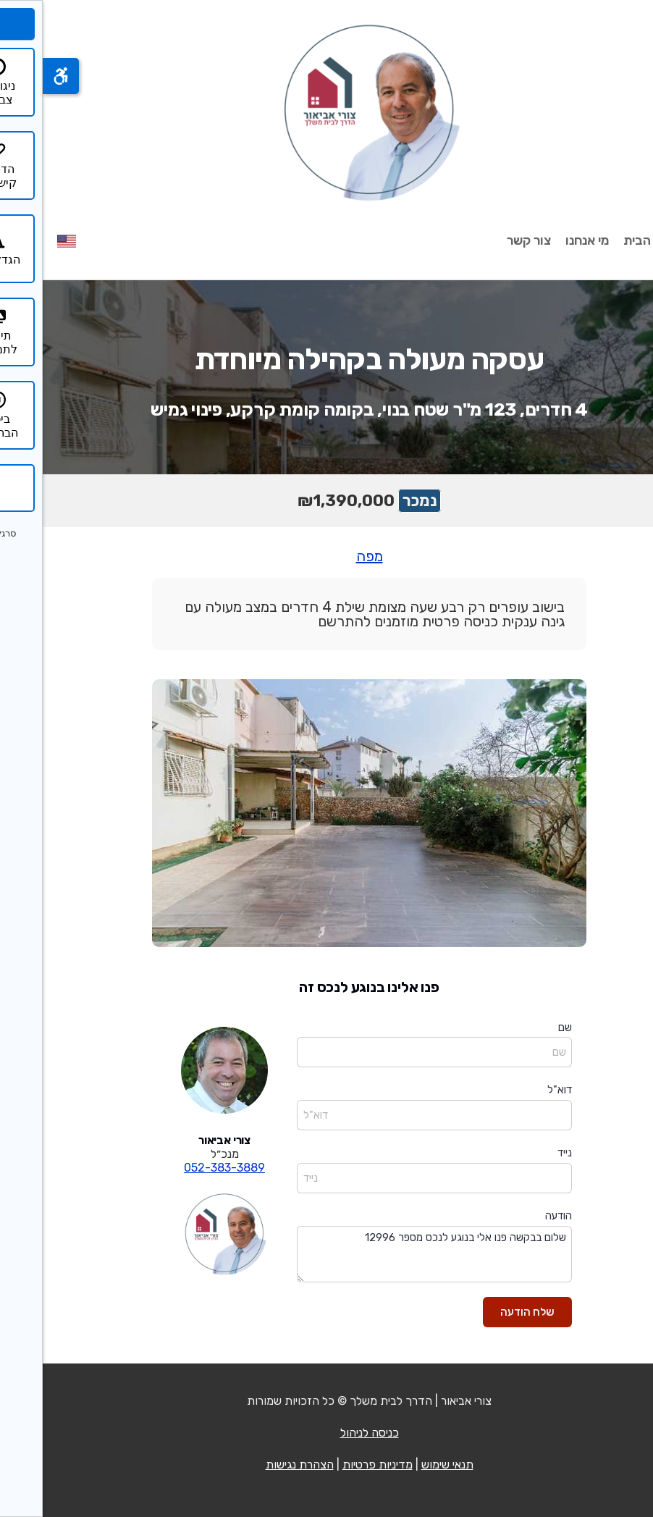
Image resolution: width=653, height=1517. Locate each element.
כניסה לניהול (327, 1433)
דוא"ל (517, 1089)
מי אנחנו (544, 240)
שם (522, 1027)
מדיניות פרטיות (335, 1464)
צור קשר (486, 240)
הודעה (515, 1215)
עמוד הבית (610, 240)
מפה (326, 556)
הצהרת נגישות (257, 1464)
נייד (522, 1152)
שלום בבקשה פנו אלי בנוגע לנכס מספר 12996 (391, 1254)
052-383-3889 (181, 1167)
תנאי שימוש (405, 1464)
